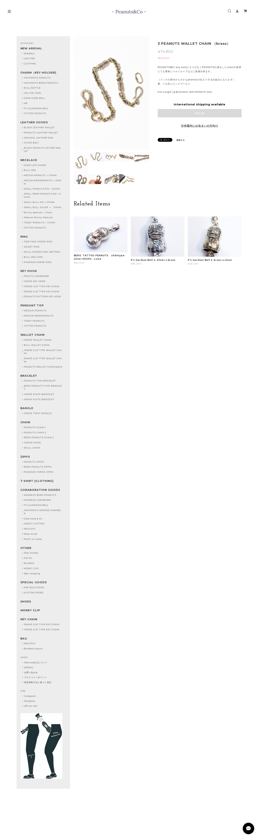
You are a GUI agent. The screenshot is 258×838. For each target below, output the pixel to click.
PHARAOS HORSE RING (38, 262)
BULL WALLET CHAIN (36, 345)
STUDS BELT (31, 142)
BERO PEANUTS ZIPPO (37, 466)
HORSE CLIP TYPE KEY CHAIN (41, 286)
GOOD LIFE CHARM (35, 165)
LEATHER (29, 58)
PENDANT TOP (32, 305)
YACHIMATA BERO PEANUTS (41, 83)
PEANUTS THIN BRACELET (40, 380)
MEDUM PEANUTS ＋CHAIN (40, 175)
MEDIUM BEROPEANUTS (38, 315)
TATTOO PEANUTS (35, 113)
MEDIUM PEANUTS (35, 310)
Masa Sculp (30, 534)
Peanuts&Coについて (35, 662)
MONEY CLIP (31, 568)
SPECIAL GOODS (33, 582)
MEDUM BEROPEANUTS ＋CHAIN (42, 182)
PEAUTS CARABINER (36, 276)
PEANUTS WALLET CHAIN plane (43, 366)
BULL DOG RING (33, 257)
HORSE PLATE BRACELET (39, 394)
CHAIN (25, 422)
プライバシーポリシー (35, 677)
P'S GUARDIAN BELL (36, 108)
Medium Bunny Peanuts (38, 217)
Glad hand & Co (33, 518)
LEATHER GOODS (34, 122)
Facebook (29, 701)
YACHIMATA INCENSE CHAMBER (42, 512)
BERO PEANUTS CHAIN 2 (39, 437)
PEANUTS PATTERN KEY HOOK (42, 296)
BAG (23, 638)
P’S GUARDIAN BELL (36, 505)
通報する (180, 140)
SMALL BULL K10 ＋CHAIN (39, 202)
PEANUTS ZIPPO (34, 462)
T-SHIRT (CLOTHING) (37, 481)
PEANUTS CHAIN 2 (35, 432)
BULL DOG (30, 170)
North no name (33, 539)
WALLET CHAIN (32, 334)
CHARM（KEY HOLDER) (38, 72)
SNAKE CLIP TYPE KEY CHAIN (41, 291)
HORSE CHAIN (32, 442)
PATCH (28, 558)
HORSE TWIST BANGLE (37, 413)
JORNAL (29, 667)
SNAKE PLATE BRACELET (39, 399)
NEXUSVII (29, 528)
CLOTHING (30, 63)
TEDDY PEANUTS (34, 321)
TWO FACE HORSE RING (38, 241)
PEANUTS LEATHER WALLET (41, 132)
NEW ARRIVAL (31, 48)
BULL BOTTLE (32, 88)
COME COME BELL (34, 98)
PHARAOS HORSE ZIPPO (38, 472)
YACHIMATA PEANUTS (37, 77)
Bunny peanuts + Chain (38, 212)
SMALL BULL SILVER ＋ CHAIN (42, 207)
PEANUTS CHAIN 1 (35, 427)
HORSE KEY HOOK (34, 281)
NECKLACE (28, 160)
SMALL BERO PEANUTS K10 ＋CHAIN (42, 195)
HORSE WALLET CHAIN (37, 340)
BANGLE (26, 408)
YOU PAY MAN (32, 93)
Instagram (30, 696)
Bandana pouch (33, 648)
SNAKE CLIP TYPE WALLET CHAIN (43, 360)
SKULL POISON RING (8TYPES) (42, 252)
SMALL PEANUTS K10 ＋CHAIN (42, 188)
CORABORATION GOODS (40, 490)
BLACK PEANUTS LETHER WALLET (42, 149)
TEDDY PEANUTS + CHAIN (39, 222)
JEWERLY (29, 53)
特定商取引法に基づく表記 (38, 682)
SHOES (25, 601)
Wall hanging (32, 573)
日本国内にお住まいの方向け (199, 125)
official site (30, 706)
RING (24, 236)
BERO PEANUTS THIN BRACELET (43, 387)
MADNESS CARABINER (37, 500)
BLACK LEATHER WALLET (39, 127)
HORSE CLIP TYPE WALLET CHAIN (43, 352)
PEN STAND (31, 553)
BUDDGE (29, 563)
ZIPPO (25, 456)
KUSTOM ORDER (33, 592)
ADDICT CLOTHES (34, 523)
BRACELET (28, 375)
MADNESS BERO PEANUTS (40, 495)
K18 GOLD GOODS (34, 587)
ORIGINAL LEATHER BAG (38, 137)
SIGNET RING (32, 246)
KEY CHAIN (29, 619)
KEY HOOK (28, 271)
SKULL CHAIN (32, 447)
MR (26, 103)
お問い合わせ (31, 672)
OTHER (26, 548)
